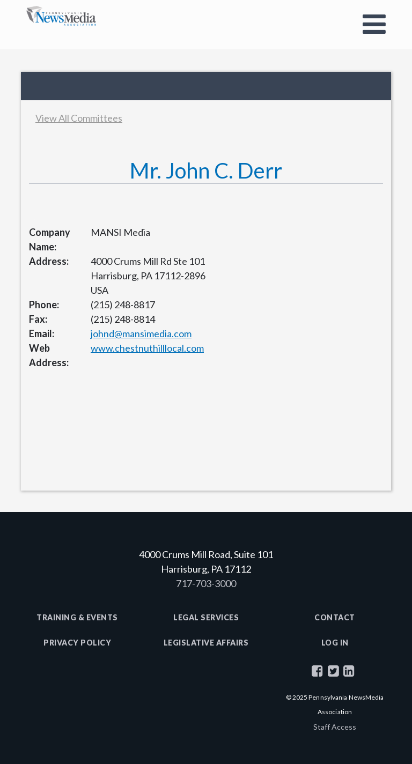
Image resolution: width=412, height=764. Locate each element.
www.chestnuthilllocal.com (147, 348)
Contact (334, 617)
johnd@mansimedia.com (141, 333)
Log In (335, 642)
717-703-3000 (206, 583)
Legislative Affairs (206, 642)
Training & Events (77, 617)
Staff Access (334, 726)
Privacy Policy (77, 642)
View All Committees (78, 118)
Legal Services (206, 617)
